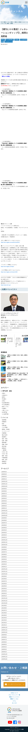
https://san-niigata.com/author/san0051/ (10, 242)
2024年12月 (4, 510)
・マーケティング (5, 431)
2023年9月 (4, 547)
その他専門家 (23, 39)
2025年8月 (4, 491)
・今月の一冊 (4, 453)
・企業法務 (3, 425)
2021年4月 (4, 617)
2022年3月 (4, 591)
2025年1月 (4, 508)
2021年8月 (4, 608)
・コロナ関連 (4, 427)
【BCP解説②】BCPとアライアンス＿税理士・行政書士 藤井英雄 (18, 342)
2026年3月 (4, 476)
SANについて (14, 692)
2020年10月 (4, 632)
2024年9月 (4, 517)
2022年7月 (4, 581)
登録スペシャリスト (14, 696)
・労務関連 (3, 433)
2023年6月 (4, 554)
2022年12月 (4, 569)
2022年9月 (4, 576)
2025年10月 (4, 486)
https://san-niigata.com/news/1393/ (9, 272)
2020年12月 (4, 627)
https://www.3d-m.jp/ (6, 285)
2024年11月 (4, 513)
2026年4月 (4, 474)
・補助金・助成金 (5, 429)
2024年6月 (4, 525)
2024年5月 (4, 527)
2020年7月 (4, 639)
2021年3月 (4, 620)
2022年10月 (4, 574)
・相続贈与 (3, 436)
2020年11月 (4, 629)
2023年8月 (4, 549)
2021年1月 (4, 625)
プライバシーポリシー (14, 727)
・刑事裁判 (3, 421)
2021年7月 (4, 610)
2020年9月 (4, 634)
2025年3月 (4, 503)
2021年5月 (4, 615)
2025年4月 (4, 500)
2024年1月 (4, 537)
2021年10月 (4, 603)
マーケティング (8, 41)
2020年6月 (4, 642)
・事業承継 (3, 442)
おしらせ (14, 702)
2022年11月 (4, 571)
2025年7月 (4, 493)
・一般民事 (3, 450)
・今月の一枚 (4, 452)
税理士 (2, 39)
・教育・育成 (4, 455)
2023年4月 (4, 559)
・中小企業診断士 (5, 404)
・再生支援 (3, 446)
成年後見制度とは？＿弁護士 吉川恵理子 (10, 341)
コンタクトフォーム (14, 684)
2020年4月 (4, 646)
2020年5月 (4, 644)
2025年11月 (4, 483)
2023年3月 (4, 561)
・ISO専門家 (4, 412)
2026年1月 (4, 479)
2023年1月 (4, 566)
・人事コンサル (4, 410)
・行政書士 (3, 408)
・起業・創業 (4, 440)
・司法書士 (3, 399)
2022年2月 (4, 593)
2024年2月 (4, 535)
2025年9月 (4, 488)
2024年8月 (4, 520)
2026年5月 (4, 471)
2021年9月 (4, 605)
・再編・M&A (4, 444)
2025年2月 (4, 505)
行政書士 (17, 39)
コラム (14, 700)
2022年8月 (4, 578)
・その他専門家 (4, 414)
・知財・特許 (4, 459)
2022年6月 (4, 583)
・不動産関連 (4, 457)
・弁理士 (3, 401)
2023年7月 (4, 552)
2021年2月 (4, 622)
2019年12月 (4, 654)
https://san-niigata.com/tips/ (7, 266)
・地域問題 (3, 419)
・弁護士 (3, 393)
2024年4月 (4, 530)
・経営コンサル (4, 406)
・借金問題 (3, 463)
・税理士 (3, 397)
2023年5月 (4, 556)
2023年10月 (4, 544)
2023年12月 (4, 539)
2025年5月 (4, 498)
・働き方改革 (4, 435)
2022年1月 (4, 595)
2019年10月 (4, 659)
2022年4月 (4, 588)
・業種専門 (3, 461)
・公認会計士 (4, 395)
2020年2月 (4, 651)
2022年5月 (4, 586)
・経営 (2, 423)
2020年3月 (4, 649)
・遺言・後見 (4, 438)
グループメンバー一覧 (14, 694)
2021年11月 (4, 600)
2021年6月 (4, 612)
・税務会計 (3, 448)
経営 (2, 41)
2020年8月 (4, 637)
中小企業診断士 (9, 39)
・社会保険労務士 (5, 402)
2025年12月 (4, 481)
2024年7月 (4, 522)
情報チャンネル (14, 698)
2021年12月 (4, 598)
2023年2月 (4, 564)
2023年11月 (4, 542)
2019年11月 (4, 656)
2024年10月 (4, 515)
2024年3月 (4, 532)
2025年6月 (4, 496)
